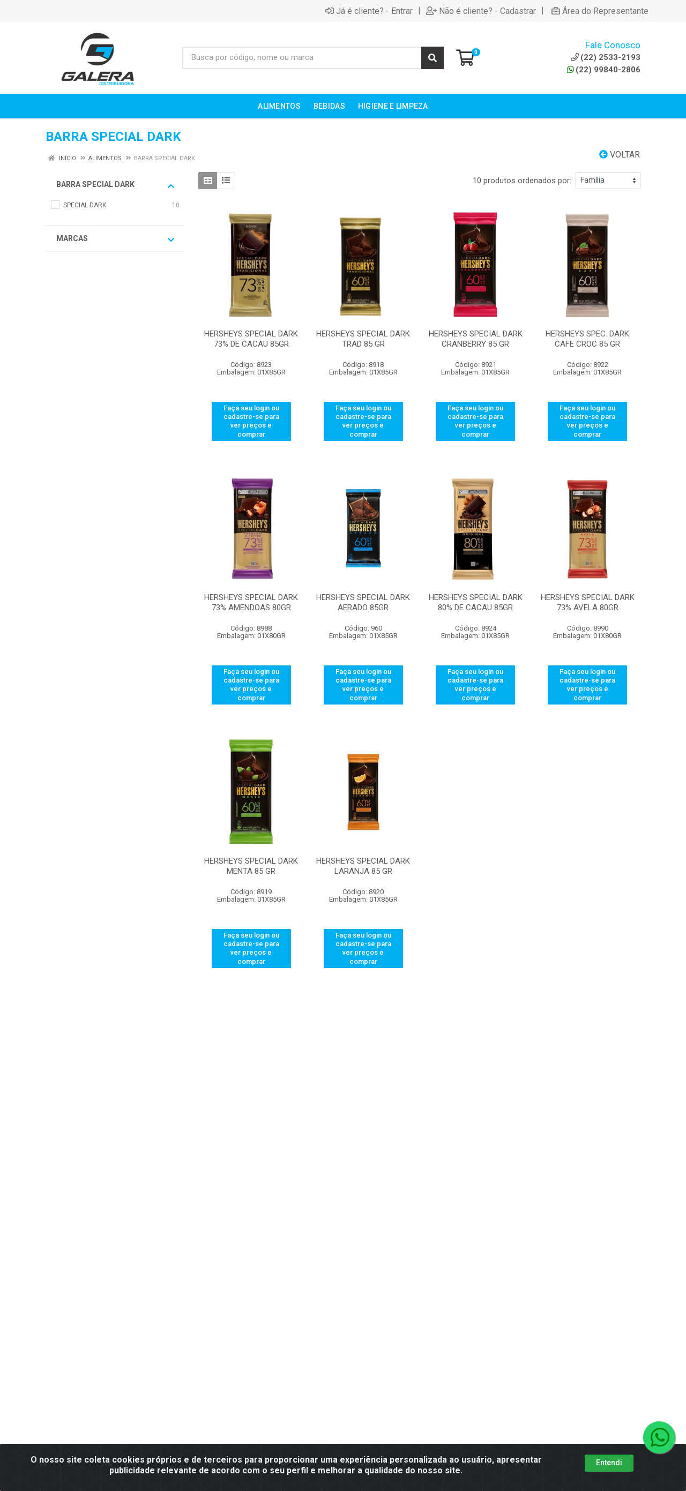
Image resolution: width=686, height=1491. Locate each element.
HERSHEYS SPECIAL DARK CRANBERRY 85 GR (476, 339)
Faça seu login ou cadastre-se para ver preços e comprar (251, 421)
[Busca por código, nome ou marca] (302, 58)
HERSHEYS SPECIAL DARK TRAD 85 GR (363, 339)
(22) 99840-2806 (603, 69)
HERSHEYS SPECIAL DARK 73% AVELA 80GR (588, 602)
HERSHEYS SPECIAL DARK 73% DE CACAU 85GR (251, 339)
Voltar (619, 154)
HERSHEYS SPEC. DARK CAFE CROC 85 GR (587, 339)
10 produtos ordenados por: (522, 180)
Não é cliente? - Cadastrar (481, 10)
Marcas (115, 239)
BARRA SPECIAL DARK (115, 185)
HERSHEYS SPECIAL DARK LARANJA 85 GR (363, 866)
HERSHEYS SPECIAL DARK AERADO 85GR (363, 602)
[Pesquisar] (432, 58)
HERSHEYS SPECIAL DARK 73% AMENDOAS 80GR (251, 602)
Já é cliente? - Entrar (369, 10)
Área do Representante (599, 10)
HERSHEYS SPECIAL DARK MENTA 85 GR (251, 866)
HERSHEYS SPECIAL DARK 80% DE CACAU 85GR (476, 602)
